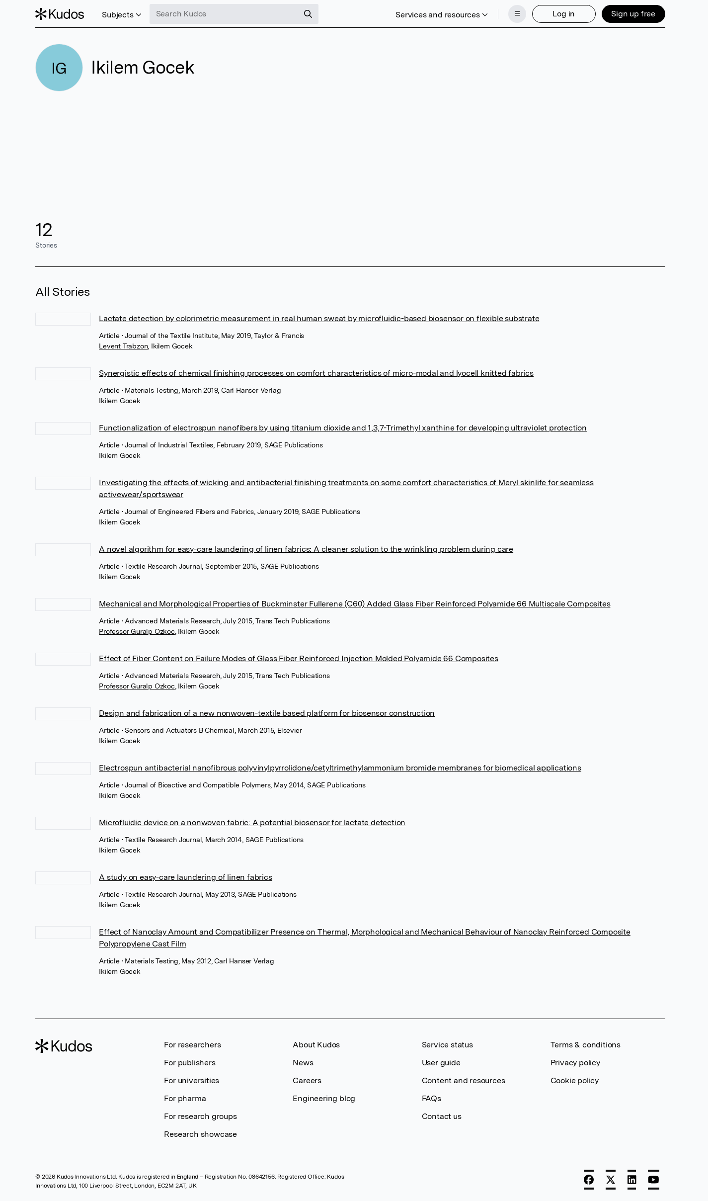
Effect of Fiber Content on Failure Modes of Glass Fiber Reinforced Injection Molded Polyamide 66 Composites (298, 658)
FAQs (431, 1098)
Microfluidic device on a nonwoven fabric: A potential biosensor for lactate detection (252, 822)
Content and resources (463, 1080)
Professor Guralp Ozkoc (137, 631)
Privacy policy (575, 1062)
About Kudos (316, 1044)
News (303, 1062)
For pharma (185, 1098)
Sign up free (633, 13)
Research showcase (200, 1134)
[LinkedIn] (632, 1180)
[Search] (308, 13)
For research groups (200, 1116)
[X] (611, 1180)
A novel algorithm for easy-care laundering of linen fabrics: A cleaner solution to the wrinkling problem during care (306, 549)
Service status (447, 1044)
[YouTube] (653, 1180)
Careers (307, 1080)
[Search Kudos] (224, 13)
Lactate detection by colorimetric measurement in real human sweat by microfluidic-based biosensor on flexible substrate (319, 318)
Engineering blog (324, 1098)
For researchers (192, 1044)
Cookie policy (575, 1080)
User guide (441, 1062)
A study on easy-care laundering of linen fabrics (185, 877)
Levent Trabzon (123, 346)
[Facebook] (589, 1180)
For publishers (189, 1062)
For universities (191, 1080)
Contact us (442, 1116)
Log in (563, 13)
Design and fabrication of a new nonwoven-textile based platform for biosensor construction (267, 713)
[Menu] (517, 14)
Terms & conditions (586, 1044)
